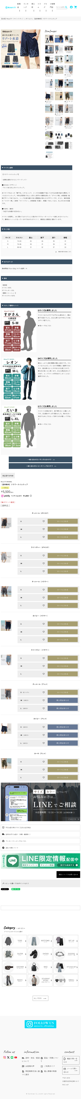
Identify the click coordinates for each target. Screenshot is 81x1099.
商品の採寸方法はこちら (63, 252)
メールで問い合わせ (70, 1070)
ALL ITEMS (38, 998)
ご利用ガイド (47, 1066)
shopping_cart (75, 7)
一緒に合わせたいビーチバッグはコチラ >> (40, 466)
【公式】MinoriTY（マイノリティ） (12, 19)
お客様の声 (28, 1066)
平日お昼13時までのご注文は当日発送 (18, 827)
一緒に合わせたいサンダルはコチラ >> (40, 459)
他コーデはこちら (45, 326)
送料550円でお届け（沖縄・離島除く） (18, 834)
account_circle (70, 7)
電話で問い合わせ (70, 1060)
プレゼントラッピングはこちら (16, 841)
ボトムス (29, 19)
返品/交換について (12, 848)
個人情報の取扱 (48, 1071)
